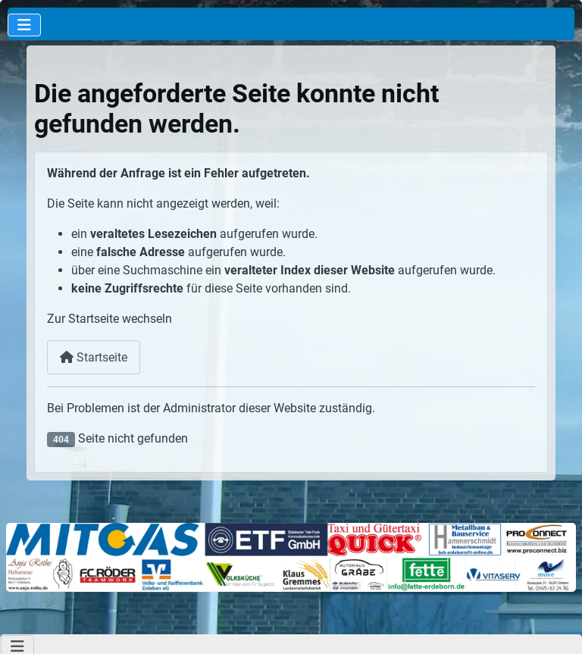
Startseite (93, 357)
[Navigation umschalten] (24, 25)
